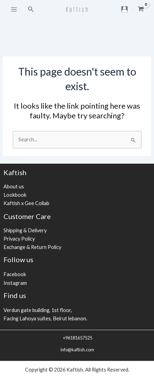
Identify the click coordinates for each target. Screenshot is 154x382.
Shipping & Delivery (25, 230)
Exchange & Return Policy (32, 247)
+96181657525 (77, 338)
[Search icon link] (31, 9)
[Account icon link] (124, 9)
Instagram (15, 283)
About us (13, 186)
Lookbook (14, 195)
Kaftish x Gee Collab (26, 203)
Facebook (14, 274)
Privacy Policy (19, 239)
